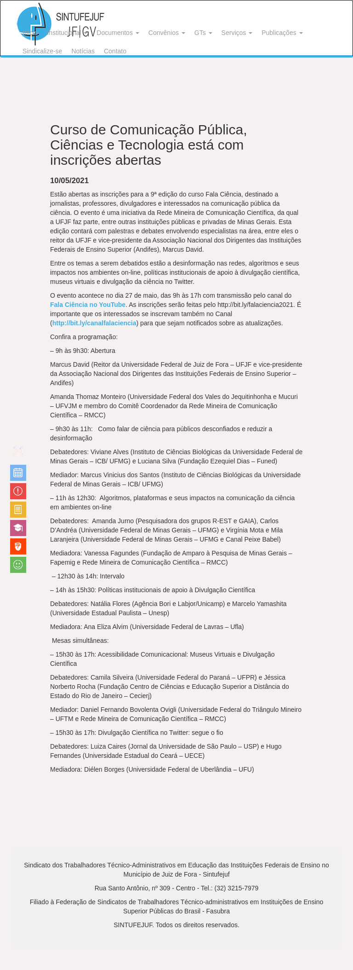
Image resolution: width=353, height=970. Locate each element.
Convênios (166, 32)
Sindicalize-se (42, 51)
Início (30, 32)
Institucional (67, 32)
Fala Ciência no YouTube (87, 304)
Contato (115, 51)
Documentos (118, 32)
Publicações (282, 32)
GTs (203, 32)
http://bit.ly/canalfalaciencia (94, 323)
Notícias (83, 51)
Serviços (237, 32)
